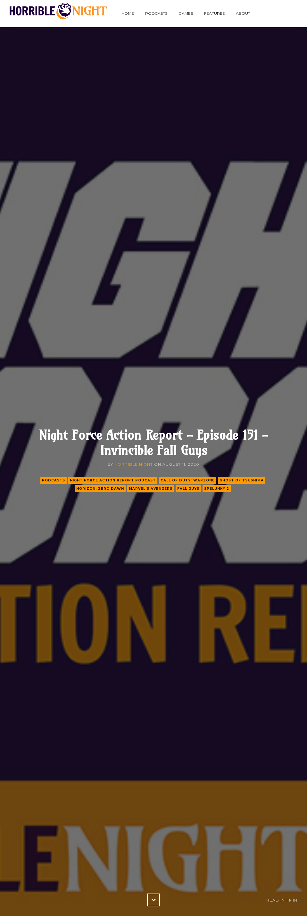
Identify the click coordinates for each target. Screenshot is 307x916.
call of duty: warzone (188, 480)
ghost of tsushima (242, 480)
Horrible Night (133, 464)
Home (127, 13)
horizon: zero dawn (100, 489)
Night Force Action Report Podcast (113, 480)
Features (214, 13)
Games (185, 13)
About (243, 13)
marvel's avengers (150, 489)
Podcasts (156, 13)
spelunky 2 (216, 489)
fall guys (188, 489)
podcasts (53, 480)
